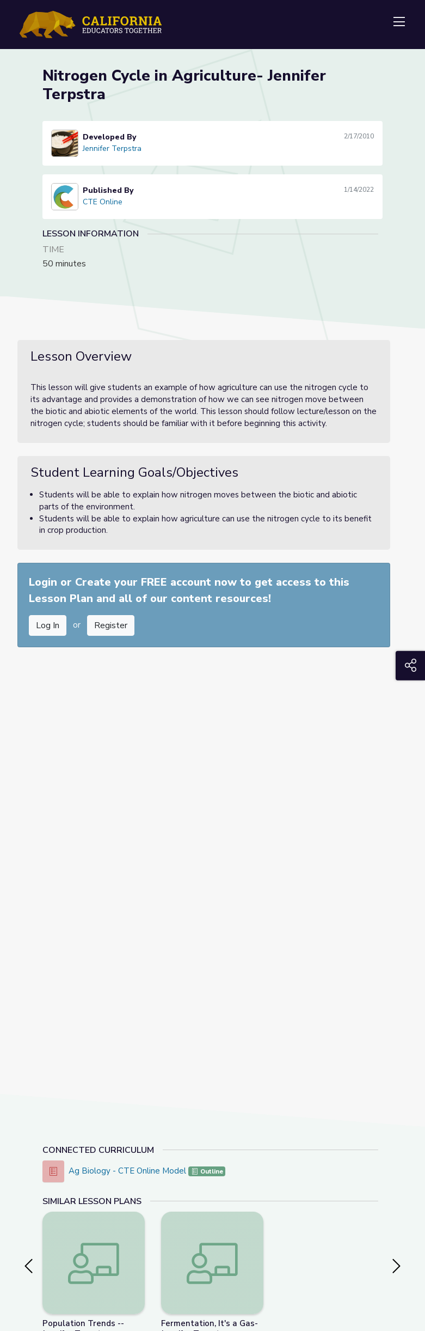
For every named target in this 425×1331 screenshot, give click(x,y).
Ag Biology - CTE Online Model (128, 1170)
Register (110, 625)
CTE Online (102, 202)
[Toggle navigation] (399, 22)
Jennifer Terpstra (112, 148)
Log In (47, 625)
